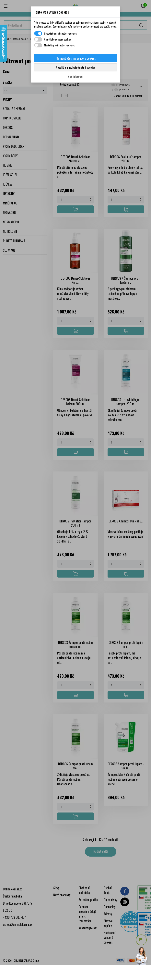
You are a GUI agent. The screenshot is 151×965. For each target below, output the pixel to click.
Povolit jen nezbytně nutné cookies (75, 67)
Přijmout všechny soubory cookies (75, 58)
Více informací (75, 76)
